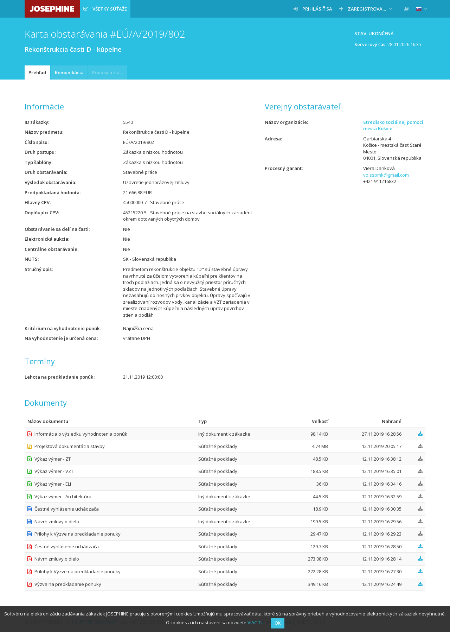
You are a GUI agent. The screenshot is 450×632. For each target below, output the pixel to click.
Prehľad (37, 72)
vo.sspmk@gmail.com (386, 175)
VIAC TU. (256, 622)
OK (278, 623)
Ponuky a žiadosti (109, 72)
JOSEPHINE (52, 8)
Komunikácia (69, 72)
